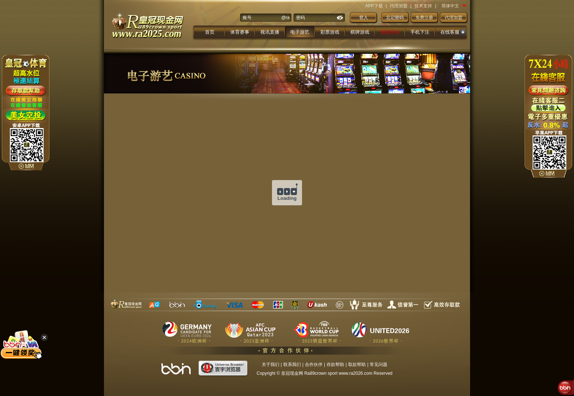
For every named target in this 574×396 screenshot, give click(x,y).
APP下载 (374, 5)
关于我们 (270, 364)
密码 (300, 17)
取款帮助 (357, 364)
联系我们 (292, 364)
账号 (247, 17)
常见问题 (378, 364)
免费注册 (424, 17)
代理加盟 (398, 5)
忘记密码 (395, 17)
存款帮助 (335, 364)
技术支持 (423, 5)
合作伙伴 (314, 364)
